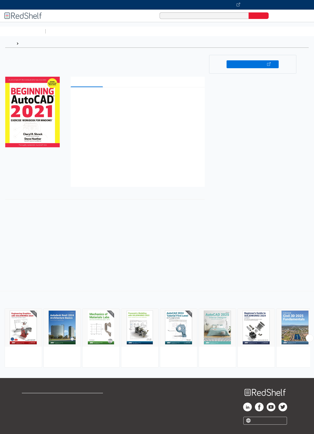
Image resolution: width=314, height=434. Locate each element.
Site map (29, 419)
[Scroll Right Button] (310, 338)
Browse (26, 43)
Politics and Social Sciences (215, 31)
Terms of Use (87, 398)
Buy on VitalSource (253, 64)
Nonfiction (264, 31)
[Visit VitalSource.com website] (157, 5)
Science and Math (85, 31)
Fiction (246, 31)
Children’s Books (289, 31)
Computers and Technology (124, 31)
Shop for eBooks (36, 398)
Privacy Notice (34, 412)
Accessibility (86, 412)
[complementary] (157, 330)
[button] (138, 97)
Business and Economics (169, 31)
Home (9, 43)
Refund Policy (87, 405)
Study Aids (59, 31)
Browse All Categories (23, 31)
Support (28, 405)
